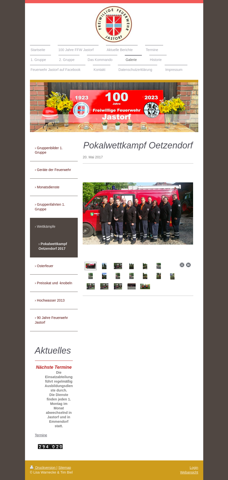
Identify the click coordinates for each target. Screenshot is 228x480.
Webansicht (189, 472)
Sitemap (64, 468)
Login (194, 468)
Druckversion (43, 468)
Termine (41, 435)
